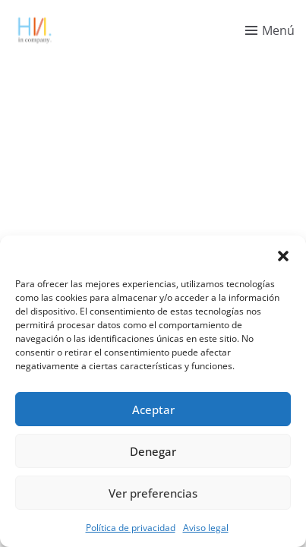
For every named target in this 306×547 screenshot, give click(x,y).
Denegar (153, 451)
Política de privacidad (130, 527)
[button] (283, 254)
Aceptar (153, 409)
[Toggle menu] (270, 30)
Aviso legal (206, 527)
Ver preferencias (153, 493)
